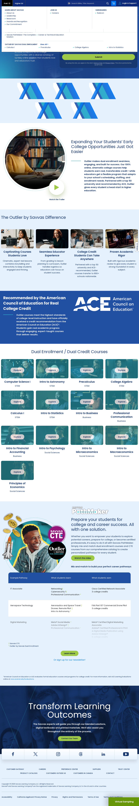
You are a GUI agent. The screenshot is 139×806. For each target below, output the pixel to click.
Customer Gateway (15, 769)
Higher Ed (19, 3)
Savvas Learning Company (11, 19)
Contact (128, 11)
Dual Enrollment (30, 19)
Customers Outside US (56, 773)
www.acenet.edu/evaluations (22, 679)
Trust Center (124, 769)
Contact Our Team (69, 738)
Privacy (55, 797)
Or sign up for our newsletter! (69, 659)
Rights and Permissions (73, 797)
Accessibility (7, 797)
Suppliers (97, 769)
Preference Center (69, 769)
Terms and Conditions (113, 797)
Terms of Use (93, 797)
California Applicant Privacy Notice (32, 797)
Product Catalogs (28, 773)
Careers (42, 769)
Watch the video (83, 558)
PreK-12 (7, 3)
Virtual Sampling (124, 801)
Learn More (69, 653)
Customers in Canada (83, 773)
